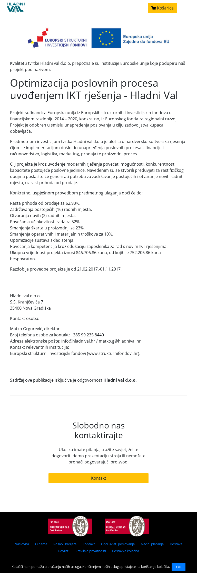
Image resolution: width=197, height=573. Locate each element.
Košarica (162, 8)
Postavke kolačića (125, 551)
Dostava (176, 544)
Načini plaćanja (152, 544)
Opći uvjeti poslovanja (118, 544)
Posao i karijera (64, 544)
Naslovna (22, 544)
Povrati (63, 551)
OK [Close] (178, 567)
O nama (41, 544)
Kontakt (98, 478)
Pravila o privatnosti (90, 551)
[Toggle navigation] (184, 8)
